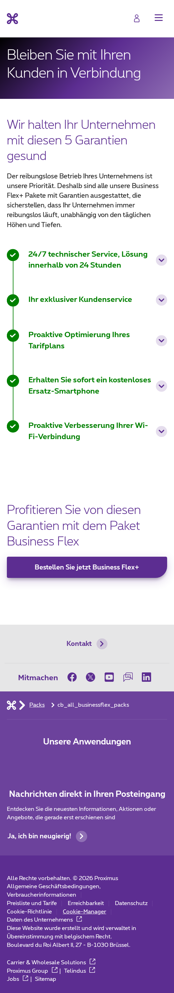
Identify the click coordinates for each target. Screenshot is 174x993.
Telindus (79, 971)
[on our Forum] (128, 677)
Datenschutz (131, 903)
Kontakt (87, 644)
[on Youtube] (109, 677)
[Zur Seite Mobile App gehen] (61, 761)
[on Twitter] (90, 677)
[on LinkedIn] (146, 677)
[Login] (137, 18)
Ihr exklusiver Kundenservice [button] (97, 300)
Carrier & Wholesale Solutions (51, 963)
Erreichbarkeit (86, 903)
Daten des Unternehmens (44, 920)
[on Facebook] (74, 677)
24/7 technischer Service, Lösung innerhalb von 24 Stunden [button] (97, 260)
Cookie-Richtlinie (29, 912)
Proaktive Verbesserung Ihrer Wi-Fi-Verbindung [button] (97, 431)
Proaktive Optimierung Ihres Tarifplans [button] (97, 340)
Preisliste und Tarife (32, 903)
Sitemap (45, 979)
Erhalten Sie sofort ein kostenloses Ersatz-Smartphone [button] (97, 385)
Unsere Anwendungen (87, 742)
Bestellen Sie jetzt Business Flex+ (87, 567)
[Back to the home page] (12, 18)
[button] (158, 17)
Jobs (17, 979)
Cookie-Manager (84, 912)
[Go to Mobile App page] (87, 761)
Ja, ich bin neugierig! (47, 836)
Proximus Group (32, 971)
